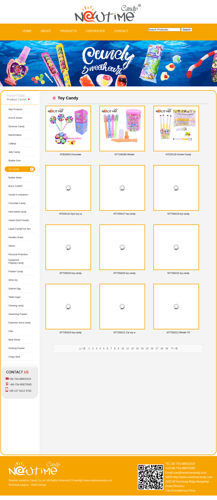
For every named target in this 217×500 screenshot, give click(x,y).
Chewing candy (16, 305)
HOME (27, 31)
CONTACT (121, 31)
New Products (15, 109)
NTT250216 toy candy (70, 332)
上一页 (82, 348)
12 (132, 348)
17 (157, 348)
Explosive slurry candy (19, 322)
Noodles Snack (15, 237)
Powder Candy (15, 271)
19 (166, 348)
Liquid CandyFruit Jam (19, 229)
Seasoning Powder (17, 314)
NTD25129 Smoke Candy (178, 154)
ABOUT (46, 31)
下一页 (174, 348)
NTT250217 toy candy (124, 214)
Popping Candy (16, 263)
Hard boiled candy (17, 211)
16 (152, 348)
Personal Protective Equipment (18, 257)
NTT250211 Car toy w (124, 332)
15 (147, 348)
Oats (10, 331)
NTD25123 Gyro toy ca (70, 214)
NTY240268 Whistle (124, 154)
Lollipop (12, 143)
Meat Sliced (14, 339)
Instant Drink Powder (18, 220)
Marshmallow (15, 135)
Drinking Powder (16, 348)
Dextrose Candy (16, 126)
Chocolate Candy (16, 203)
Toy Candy (13, 169)
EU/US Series (15, 118)
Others (11, 246)
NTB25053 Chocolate (70, 154)
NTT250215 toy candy (178, 273)
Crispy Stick (14, 357)
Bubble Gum (14, 160)
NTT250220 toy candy (124, 273)
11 (127, 348)
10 (122, 348)
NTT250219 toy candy (70, 273)
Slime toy (12, 280)
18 (162, 348)
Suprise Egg (14, 288)
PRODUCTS (68, 31)
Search (186, 29)
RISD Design (38, 484)
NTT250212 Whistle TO (178, 332)
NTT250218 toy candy (178, 214)
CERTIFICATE (95, 31)
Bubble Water (15, 177)
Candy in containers (18, 194)
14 (142, 348)
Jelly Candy (14, 152)
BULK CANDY (15, 186)
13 (137, 348)
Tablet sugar (14, 297)
